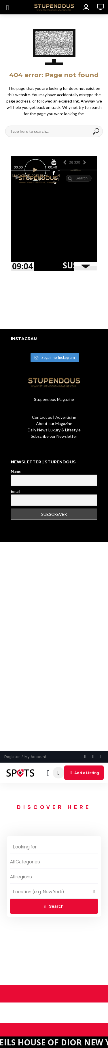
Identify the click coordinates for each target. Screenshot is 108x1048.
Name (16, 471)
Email (15, 491)
